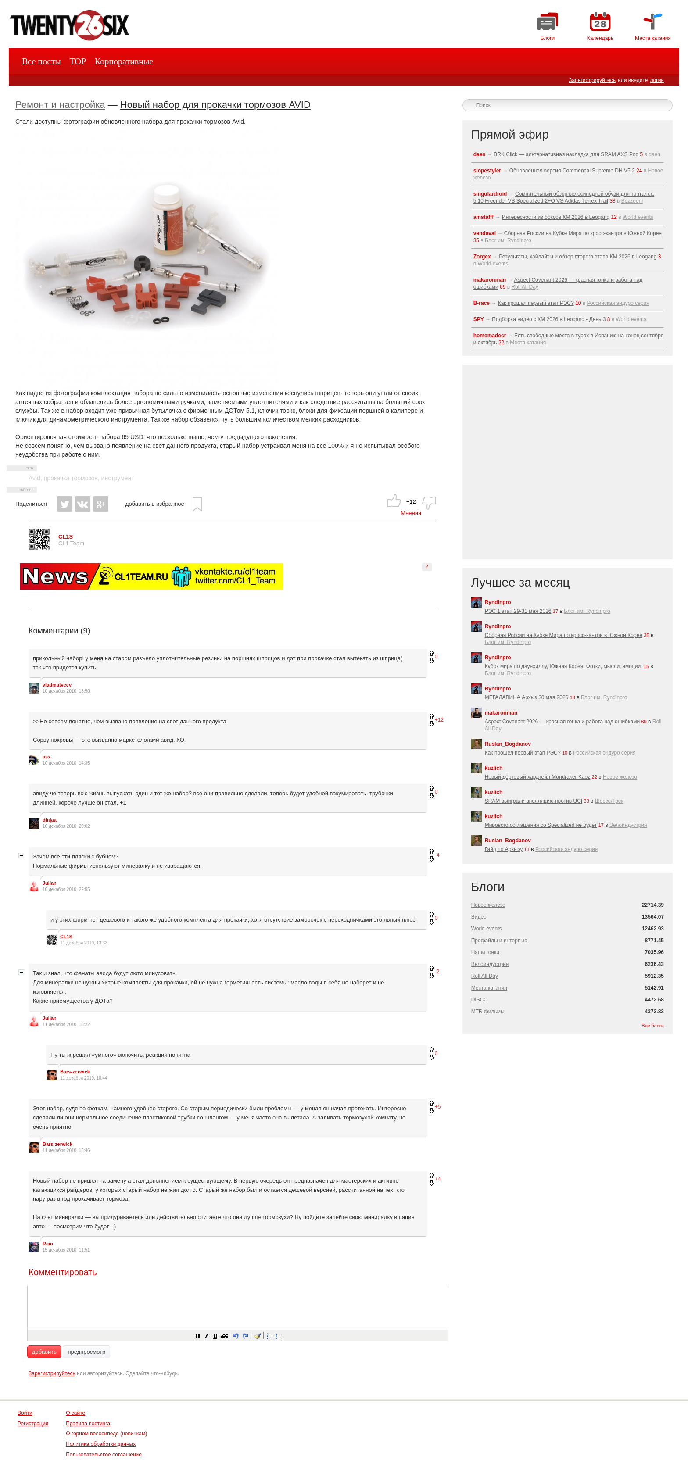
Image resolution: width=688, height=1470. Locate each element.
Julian (50, 883)
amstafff (483, 217)
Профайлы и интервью (499, 940)
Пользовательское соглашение (104, 1455)
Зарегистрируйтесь (592, 80)
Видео (479, 917)
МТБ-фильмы (488, 1012)
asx (46, 756)
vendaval (484, 233)
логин (657, 80)
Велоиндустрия (628, 825)
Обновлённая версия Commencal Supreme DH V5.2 (572, 171)
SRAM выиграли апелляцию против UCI (534, 801)
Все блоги (652, 1025)
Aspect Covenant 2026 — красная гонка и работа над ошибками (562, 722)
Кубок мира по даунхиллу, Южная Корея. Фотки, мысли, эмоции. (563, 666)
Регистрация (33, 1423)
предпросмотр (86, 1351)
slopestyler (487, 171)
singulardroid (490, 194)
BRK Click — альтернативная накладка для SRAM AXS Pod (566, 154)
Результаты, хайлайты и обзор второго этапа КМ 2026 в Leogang (577, 257)
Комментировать (63, 1272)
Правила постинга (88, 1423)
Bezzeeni (632, 201)
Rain (48, 1243)
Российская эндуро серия (618, 303)
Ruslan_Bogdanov (508, 744)
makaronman (489, 280)
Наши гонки (485, 952)
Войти (25, 1413)
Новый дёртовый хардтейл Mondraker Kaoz (538, 777)
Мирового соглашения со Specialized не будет (541, 825)
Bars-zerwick (75, 1071)
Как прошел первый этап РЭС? (536, 303)
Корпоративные (124, 61)
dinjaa (50, 820)
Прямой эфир (510, 134)
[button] (197, 1335)
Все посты (41, 61)
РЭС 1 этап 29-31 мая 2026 (518, 611)
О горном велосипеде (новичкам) (106, 1434)
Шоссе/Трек (609, 801)
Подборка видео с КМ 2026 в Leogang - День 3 (549, 319)
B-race (481, 303)
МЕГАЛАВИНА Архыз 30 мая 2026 (527, 697)
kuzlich (494, 768)
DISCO (479, 1000)
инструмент (117, 478)
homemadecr (489, 336)
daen (479, 154)
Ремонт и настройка (60, 104)
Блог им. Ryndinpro (508, 240)
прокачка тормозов (71, 478)
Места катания (528, 343)
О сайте (75, 1413)
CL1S (66, 936)
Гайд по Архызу (504, 849)
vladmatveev (57, 684)
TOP (78, 61)
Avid (34, 478)
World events (638, 217)
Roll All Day (524, 287)
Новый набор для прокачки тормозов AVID (215, 104)
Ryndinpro (498, 602)
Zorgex (482, 257)
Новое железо (620, 777)
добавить (44, 1351)
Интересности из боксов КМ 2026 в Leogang (555, 217)
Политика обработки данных (101, 1444)
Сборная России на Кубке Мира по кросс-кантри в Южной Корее (583, 233)
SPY (478, 319)
